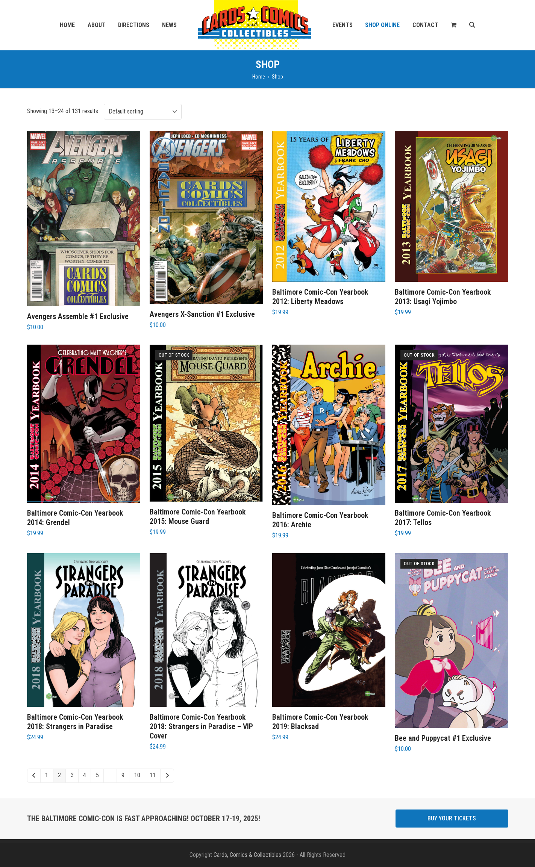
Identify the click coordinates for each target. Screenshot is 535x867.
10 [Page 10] (137, 775)
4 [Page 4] (84, 775)
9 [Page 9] (122, 775)
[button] (453, 25)
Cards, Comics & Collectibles (247, 854)
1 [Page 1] (46, 775)
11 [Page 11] (153, 775)
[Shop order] (142, 111)
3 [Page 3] (72, 775)
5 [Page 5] (97, 775)
